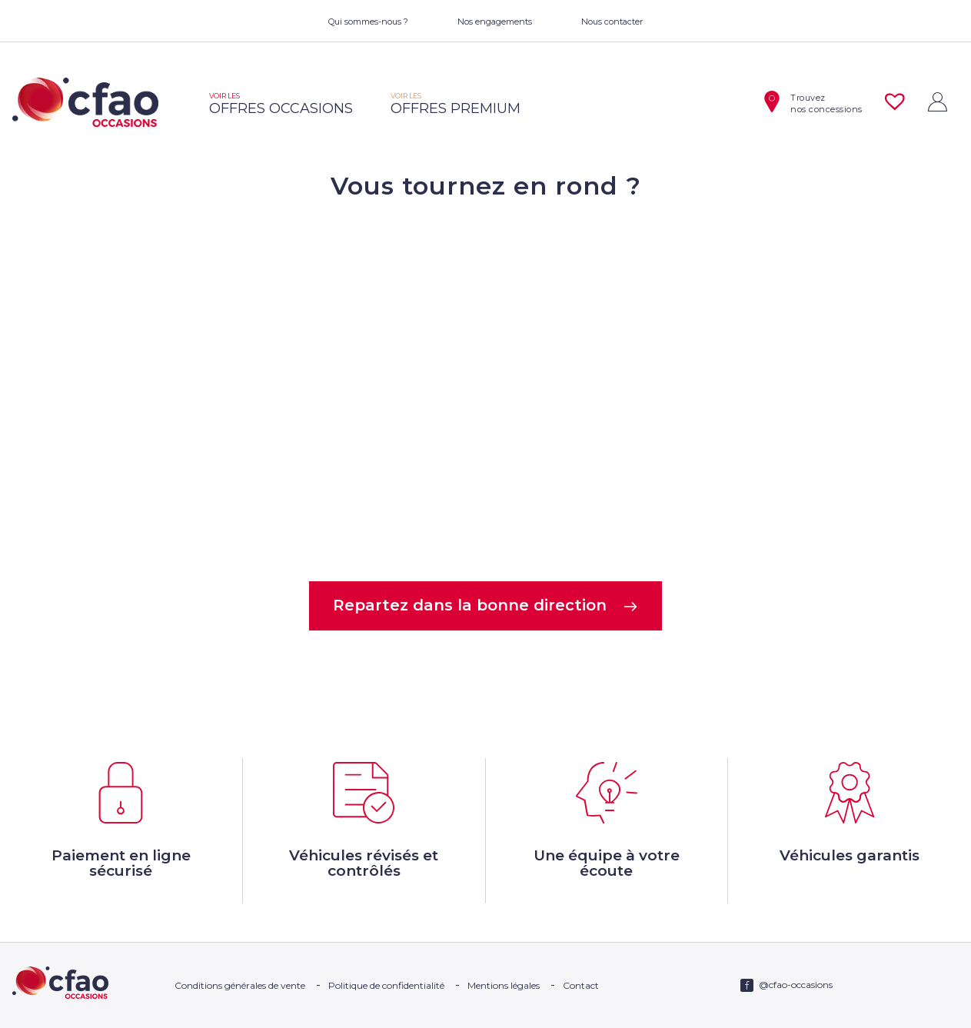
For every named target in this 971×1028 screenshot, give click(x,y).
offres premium (455, 104)
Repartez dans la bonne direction (485, 605)
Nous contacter (612, 21)
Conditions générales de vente (240, 985)
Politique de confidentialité (386, 985)
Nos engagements (494, 21)
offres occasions (281, 104)
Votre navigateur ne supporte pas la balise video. (485, 389)
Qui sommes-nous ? (368, 21)
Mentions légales (503, 985)
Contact (581, 985)
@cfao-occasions (796, 984)
